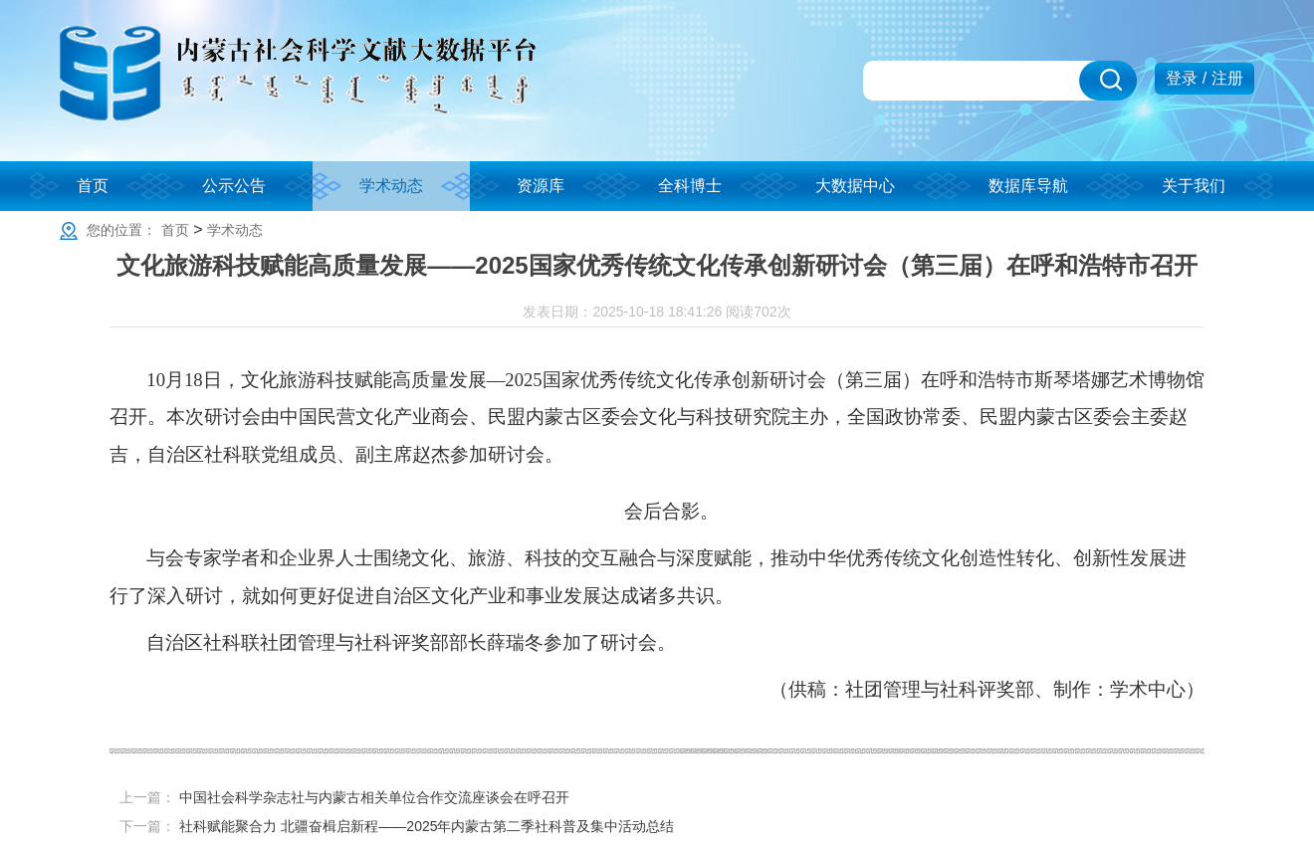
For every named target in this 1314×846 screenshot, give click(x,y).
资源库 (540, 185)
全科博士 (690, 185)
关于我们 (1193, 185)
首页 (93, 185)
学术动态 (391, 185)
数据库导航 (1028, 185)
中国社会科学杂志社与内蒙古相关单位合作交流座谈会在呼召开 (374, 797)
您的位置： (121, 230)
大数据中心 (855, 185)
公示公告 (234, 185)
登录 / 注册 (1204, 78)
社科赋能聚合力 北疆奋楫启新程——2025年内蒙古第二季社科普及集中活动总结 (426, 826)
